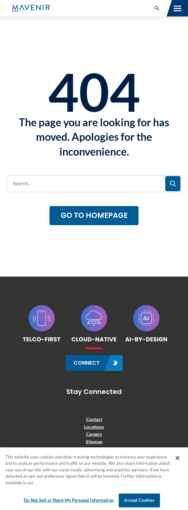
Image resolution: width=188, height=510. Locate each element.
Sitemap (94, 441)
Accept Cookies (139, 500)
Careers (94, 434)
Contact (94, 419)
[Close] (177, 458)
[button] (157, 8)
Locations (94, 427)
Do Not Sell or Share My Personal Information (68, 500)
